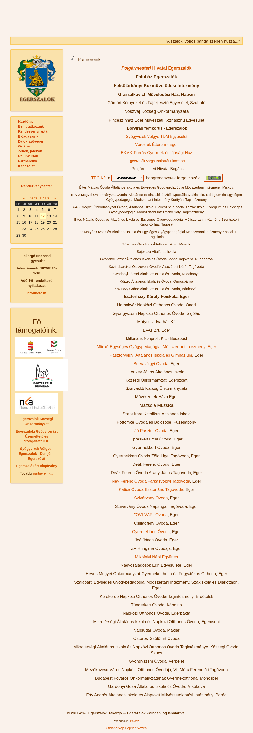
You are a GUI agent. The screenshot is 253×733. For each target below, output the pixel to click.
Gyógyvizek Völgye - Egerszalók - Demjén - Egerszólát (37, 454)
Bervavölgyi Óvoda (150, 363)
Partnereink (27, 161)
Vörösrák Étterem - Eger (156, 144)
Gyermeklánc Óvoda (151, 531)
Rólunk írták (28, 156)
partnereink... (43, 473)
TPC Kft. (99, 178)
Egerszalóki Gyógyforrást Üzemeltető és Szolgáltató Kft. (37, 436)
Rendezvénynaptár (33, 131)
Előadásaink (28, 136)
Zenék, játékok (30, 151)
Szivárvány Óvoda (151, 498)
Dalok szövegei (30, 141)
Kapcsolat (26, 166)
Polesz (134, 720)
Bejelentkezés (136, 728)
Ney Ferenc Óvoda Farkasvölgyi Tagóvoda (151, 481)
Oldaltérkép (115, 728)
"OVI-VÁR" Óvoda (151, 515)
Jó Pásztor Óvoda (150, 430)
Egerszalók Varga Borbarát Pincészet (156, 161)
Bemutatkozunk (31, 126)
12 (43, 216)
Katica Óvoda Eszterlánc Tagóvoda (151, 489)
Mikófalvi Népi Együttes (156, 557)
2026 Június (39, 198)
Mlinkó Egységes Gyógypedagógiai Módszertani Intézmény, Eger (156, 346)
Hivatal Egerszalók (156, 68)
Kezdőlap (25, 121)
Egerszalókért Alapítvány (36, 466)
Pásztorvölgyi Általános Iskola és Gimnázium (151, 355)
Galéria (24, 146)
